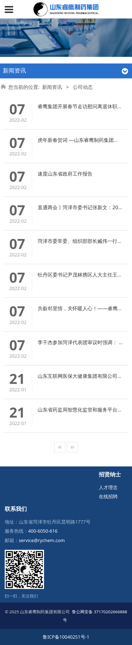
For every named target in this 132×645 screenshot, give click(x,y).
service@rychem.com (42, 540)
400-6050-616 (43, 531)
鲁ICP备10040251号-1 (66, 637)
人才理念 (108, 487)
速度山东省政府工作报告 (65, 173)
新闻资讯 (52, 86)
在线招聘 (108, 496)
